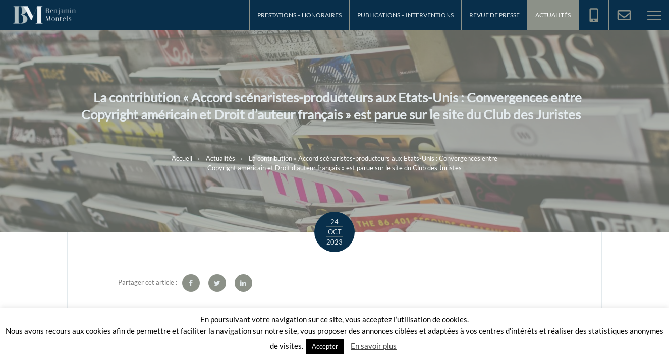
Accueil (182, 158)
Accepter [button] (325, 346)
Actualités (553, 15)
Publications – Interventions (405, 15)
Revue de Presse (494, 15)
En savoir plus (374, 345)
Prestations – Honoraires (299, 15)
